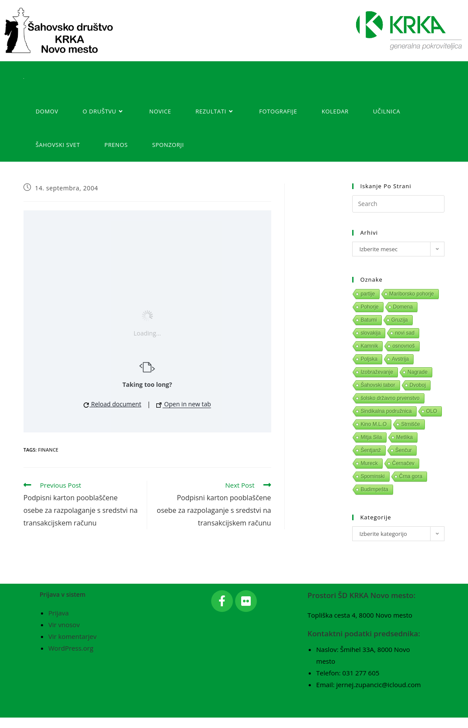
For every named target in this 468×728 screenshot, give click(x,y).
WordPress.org (70, 659)
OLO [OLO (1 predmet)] (431, 411)
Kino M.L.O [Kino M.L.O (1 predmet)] (373, 424)
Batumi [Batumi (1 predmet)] (368, 320)
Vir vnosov (64, 635)
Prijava (58, 623)
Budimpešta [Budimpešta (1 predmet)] (374, 489)
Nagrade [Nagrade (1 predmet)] (417, 372)
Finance (48, 449)
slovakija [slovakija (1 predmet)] (370, 333)
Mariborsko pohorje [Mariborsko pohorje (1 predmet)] (411, 294)
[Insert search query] (398, 204)
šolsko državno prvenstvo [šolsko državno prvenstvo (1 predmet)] (389, 398)
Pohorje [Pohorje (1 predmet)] (369, 307)
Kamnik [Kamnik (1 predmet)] (369, 346)
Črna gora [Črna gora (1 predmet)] (410, 476)
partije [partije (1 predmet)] (367, 294)
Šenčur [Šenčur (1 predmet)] (403, 450)
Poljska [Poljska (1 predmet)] (368, 359)
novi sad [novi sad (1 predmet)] (404, 333)
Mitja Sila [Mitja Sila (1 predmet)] (371, 437)
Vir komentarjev (72, 647)
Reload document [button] (112, 404)
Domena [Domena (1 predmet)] (403, 307)
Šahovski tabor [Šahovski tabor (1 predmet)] (377, 385)
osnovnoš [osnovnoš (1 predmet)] (403, 346)
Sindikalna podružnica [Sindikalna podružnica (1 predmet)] (385, 411)
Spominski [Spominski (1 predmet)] (372, 476)
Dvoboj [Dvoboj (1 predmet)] (418, 385)
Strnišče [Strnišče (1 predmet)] (410, 424)
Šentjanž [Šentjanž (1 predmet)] (370, 450)
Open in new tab (183, 404)
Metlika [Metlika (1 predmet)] (404, 437)
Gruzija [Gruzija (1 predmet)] (399, 320)
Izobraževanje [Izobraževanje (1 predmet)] (376, 372)
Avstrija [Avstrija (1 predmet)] (400, 359)
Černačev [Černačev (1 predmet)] (403, 463)
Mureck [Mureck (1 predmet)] (368, 463)
